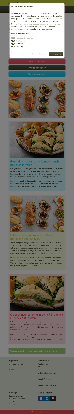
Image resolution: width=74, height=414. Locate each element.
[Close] (62, 6)
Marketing (19, 46)
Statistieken (20, 44)
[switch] (13, 41)
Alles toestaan (56, 54)
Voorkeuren (20, 41)
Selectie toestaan (29, 54)
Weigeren (43, 54)
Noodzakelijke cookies (24, 38)
